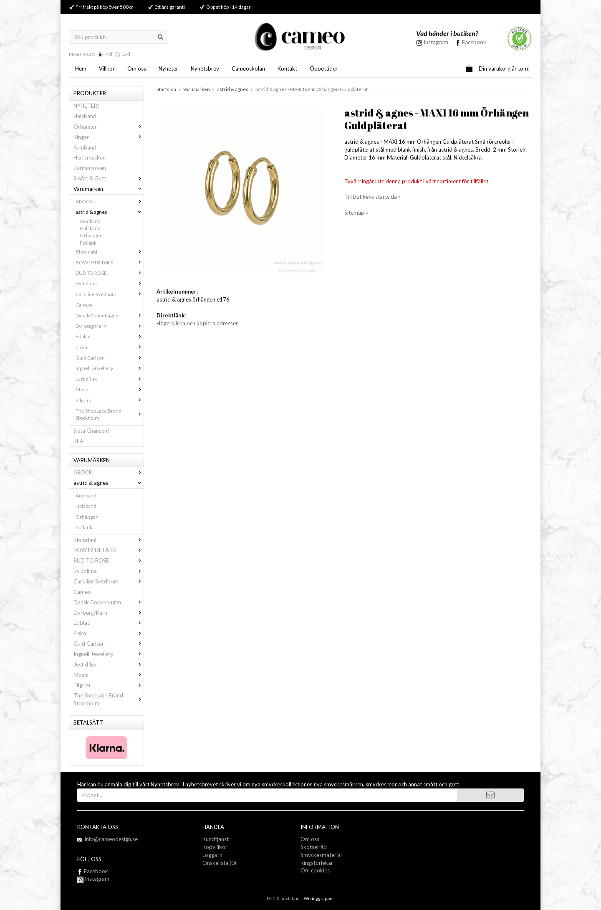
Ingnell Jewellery (110, 368)
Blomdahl (110, 251)
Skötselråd (313, 847)
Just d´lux (110, 379)
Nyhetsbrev (205, 68)
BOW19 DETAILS (110, 262)
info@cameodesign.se (111, 839)
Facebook (474, 42)
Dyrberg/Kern (110, 326)
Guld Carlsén (110, 358)
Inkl (108, 54)
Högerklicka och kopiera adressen (198, 323)
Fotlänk (88, 243)
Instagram (93, 878)
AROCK (110, 201)
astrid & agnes (110, 212)
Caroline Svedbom (110, 294)
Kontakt (287, 68)
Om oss (136, 68)
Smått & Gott (108, 178)
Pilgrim (110, 400)
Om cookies (315, 870)
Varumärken (108, 188)
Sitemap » (356, 212)
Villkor (107, 68)
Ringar (108, 137)
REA (78, 441)
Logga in (212, 855)
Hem (80, 68)
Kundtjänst (215, 839)
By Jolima (110, 283)
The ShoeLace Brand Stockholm (110, 414)
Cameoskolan (248, 68)
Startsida (166, 89)
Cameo (84, 305)
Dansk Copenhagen (110, 315)
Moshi (110, 389)
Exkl (125, 54)
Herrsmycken (89, 157)
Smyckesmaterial (321, 855)
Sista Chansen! (91, 430)
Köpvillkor (214, 847)
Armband (84, 147)
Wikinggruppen (319, 898)
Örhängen (108, 126)
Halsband (84, 116)
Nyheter (168, 68)
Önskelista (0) (219, 862)
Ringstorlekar (316, 862)
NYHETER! (86, 105)
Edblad (110, 336)
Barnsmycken (89, 168)
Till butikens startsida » (372, 196)
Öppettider (324, 68)
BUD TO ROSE (110, 273)
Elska (110, 347)
